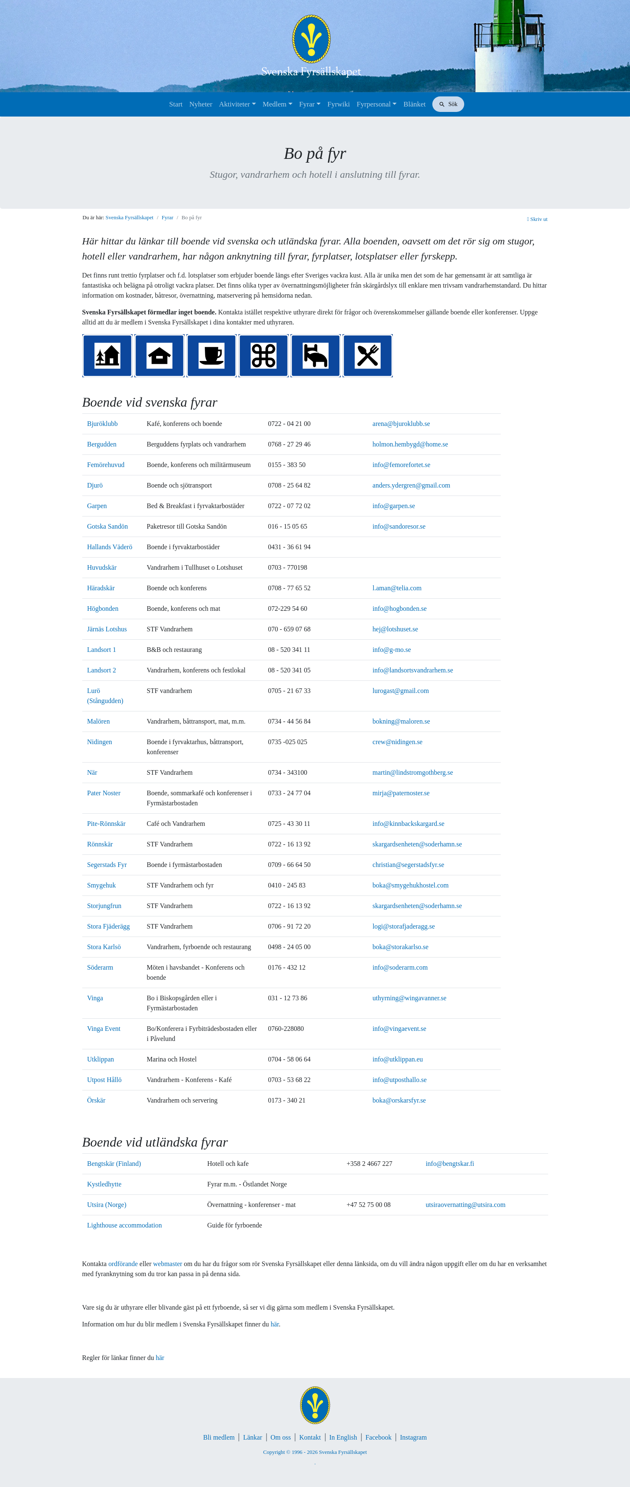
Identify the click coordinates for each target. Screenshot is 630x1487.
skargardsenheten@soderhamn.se (417, 844)
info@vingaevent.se (399, 1028)
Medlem (275, 104)
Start (176, 104)
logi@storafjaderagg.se (404, 926)
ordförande (123, 1263)
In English (343, 1437)
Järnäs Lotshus (107, 629)
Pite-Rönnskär (106, 823)
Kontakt (310, 1437)
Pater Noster (104, 793)
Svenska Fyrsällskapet (130, 218)
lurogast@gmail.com (401, 690)
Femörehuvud (106, 464)
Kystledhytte (104, 1184)
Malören (98, 721)
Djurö (95, 485)
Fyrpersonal (374, 104)
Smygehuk (101, 885)
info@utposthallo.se (400, 1079)
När (92, 772)
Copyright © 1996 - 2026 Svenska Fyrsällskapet (315, 1452)
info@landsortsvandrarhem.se (413, 670)
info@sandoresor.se (399, 526)
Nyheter (200, 104)
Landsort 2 (101, 670)
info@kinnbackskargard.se (408, 823)
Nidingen (99, 741)
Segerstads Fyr (107, 864)
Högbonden (103, 608)
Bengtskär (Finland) (114, 1163)
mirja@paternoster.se (401, 793)
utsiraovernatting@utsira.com (465, 1204)
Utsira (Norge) (106, 1204)
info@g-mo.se (392, 649)
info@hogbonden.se (400, 608)
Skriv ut (537, 219)
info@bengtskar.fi (450, 1163)
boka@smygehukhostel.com (411, 885)
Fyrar (307, 104)
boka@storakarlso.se (401, 946)
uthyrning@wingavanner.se (410, 998)
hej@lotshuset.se (395, 629)
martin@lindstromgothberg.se (413, 772)
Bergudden (102, 444)
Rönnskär (100, 844)
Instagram (413, 1437)
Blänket (414, 104)
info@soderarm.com (400, 967)
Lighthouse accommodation (124, 1225)
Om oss (281, 1437)
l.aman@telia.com (397, 588)
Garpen (97, 505)
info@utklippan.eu (398, 1059)
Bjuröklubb (102, 423)
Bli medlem (219, 1437)
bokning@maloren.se (401, 721)
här (275, 1324)
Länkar (252, 1437)
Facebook (379, 1437)
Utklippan (100, 1059)
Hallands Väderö (110, 546)
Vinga (95, 998)
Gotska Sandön (107, 526)
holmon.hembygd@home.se (410, 444)
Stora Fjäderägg (108, 926)
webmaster (167, 1263)
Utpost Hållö (104, 1079)
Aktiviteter (234, 104)
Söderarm (100, 967)
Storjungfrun (104, 905)
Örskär (96, 1100)
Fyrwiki (338, 104)
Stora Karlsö (104, 946)
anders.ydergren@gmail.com (411, 485)
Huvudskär (102, 567)
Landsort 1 (101, 649)
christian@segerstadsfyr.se (408, 864)
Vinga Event (103, 1028)
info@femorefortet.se (402, 464)
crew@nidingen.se (398, 741)
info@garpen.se (394, 505)
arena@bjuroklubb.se (401, 423)
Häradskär (101, 588)
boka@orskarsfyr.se (399, 1100)
